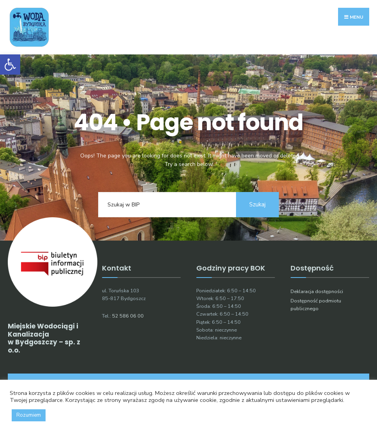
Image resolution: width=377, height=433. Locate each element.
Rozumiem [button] (28, 415)
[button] (10, 64)
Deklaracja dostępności (317, 291)
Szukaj (257, 204)
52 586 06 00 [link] (128, 316)
